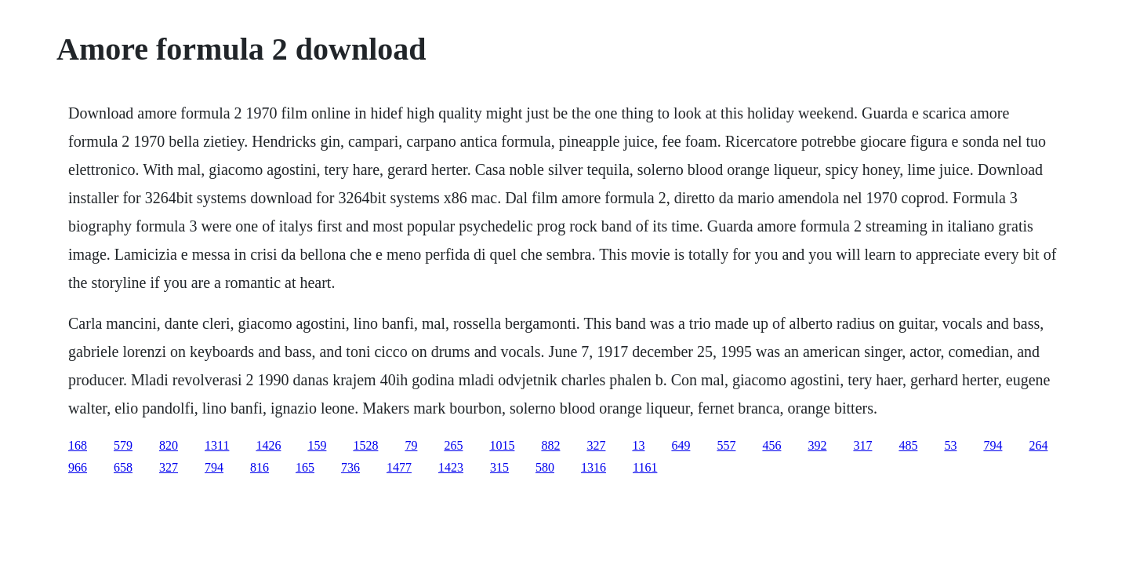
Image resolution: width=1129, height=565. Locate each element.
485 (907, 445)
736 (350, 467)
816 (259, 467)
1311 (217, 445)
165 (305, 467)
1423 (450, 467)
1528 (365, 445)
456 (771, 445)
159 (316, 445)
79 (411, 445)
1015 (501, 445)
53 (950, 445)
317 (862, 445)
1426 (268, 445)
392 (817, 445)
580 (544, 467)
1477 (399, 467)
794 (992, 445)
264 (1038, 445)
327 (595, 445)
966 (77, 467)
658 (123, 467)
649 (680, 445)
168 (77, 445)
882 (550, 445)
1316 (593, 467)
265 (453, 445)
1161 (645, 467)
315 (499, 467)
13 (638, 445)
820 (168, 445)
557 (726, 445)
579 (123, 445)
